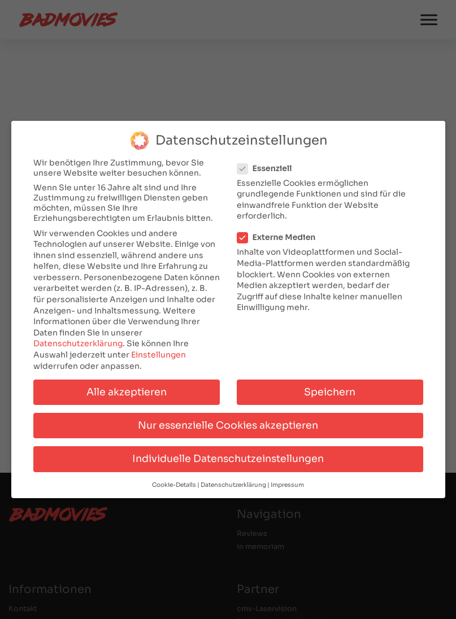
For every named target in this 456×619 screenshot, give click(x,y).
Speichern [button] (329, 389)
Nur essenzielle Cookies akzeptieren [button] (228, 423)
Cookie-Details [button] (174, 482)
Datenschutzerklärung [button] (233, 482)
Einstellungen (158, 352)
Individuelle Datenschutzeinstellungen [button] (228, 456)
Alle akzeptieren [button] (126, 389)
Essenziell (268, 166)
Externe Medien (280, 235)
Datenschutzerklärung (78, 342)
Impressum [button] (287, 482)
